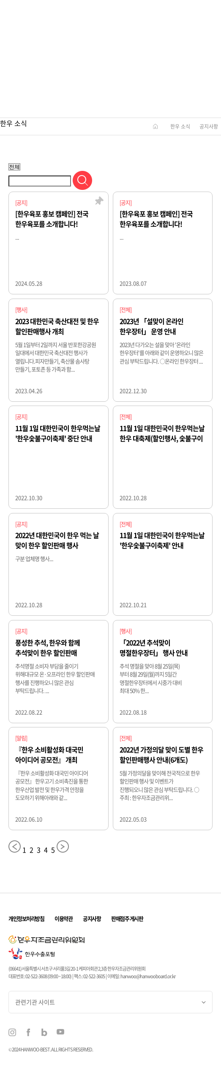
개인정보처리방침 (26, 918)
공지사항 (208, 126)
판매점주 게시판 (127, 918)
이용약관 (63, 918)
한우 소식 (180, 126)
